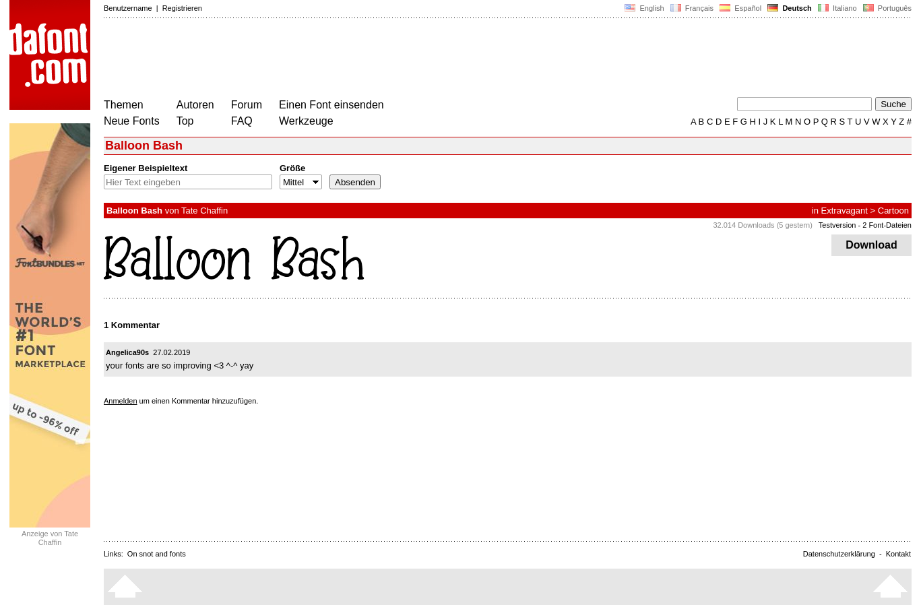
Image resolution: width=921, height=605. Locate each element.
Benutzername (128, 8)
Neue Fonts (132, 121)
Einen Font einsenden (331, 104)
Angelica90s (127, 352)
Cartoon (893, 210)
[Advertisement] (349, 59)
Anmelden (120, 401)
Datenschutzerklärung (839, 554)
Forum (246, 104)
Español (740, 8)
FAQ (242, 121)
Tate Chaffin (204, 210)
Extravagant (844, 210)
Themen (124, 104)
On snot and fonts (156, 554)
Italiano (837, 8)
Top (185, 121)
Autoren (195, 104)
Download (871, 245)
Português (886, 8)
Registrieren (182, 8)
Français (692, 8)
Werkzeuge (306, 121)
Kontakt (898, 554)
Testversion (837, 225)
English (644, 8)
